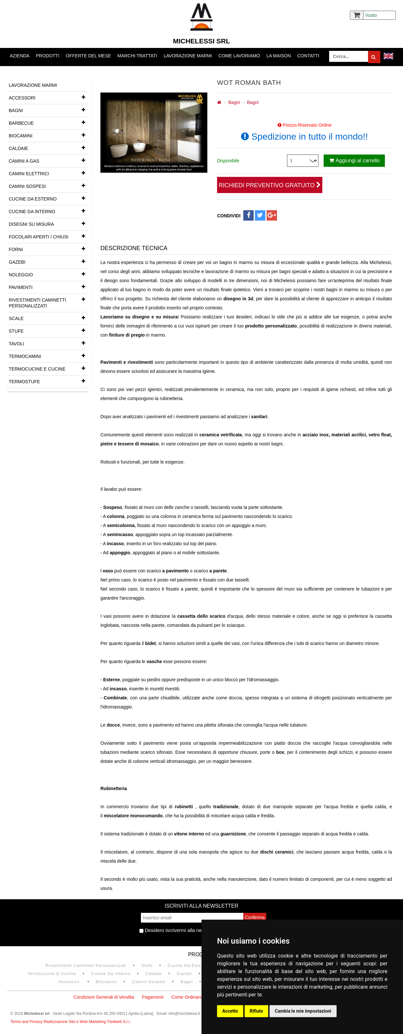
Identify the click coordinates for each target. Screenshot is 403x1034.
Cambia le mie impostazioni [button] (303, 1011)
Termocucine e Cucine (48, 368)
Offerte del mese (88, 55)
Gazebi (48, 261)
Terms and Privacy (26, 1021)
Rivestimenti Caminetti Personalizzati (48, 301)
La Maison (278, 55)
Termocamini (48, 355)
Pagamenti (153, 997)
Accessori (48, 97)
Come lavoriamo (239, 55)
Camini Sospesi (48, 185)
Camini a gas (48, 160)
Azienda (19, 55)
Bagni (48, 109)
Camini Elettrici (48, 172)
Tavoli (48, 343)
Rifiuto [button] (256, 1011)
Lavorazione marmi (188, 55)
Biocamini (48, 135)
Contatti (308, 55)
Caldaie (48, 147)
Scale (48, 317)
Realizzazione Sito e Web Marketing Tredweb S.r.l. (87, 1021)
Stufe (48, 330)
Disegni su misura (48, 223)
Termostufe (48, 380)
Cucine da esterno (48, 198)
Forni (48, 248)
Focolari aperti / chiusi (48, 236)
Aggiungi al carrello (354, 160)
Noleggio (48, 274)
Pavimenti (48, 286)
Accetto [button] (230, 1011)
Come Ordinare (186, 997)
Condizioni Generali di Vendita (103, 997)
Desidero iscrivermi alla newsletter (179, 930)
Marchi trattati (137, 55)
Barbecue (48, 122)
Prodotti (47, 55)
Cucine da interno (48, 210)
